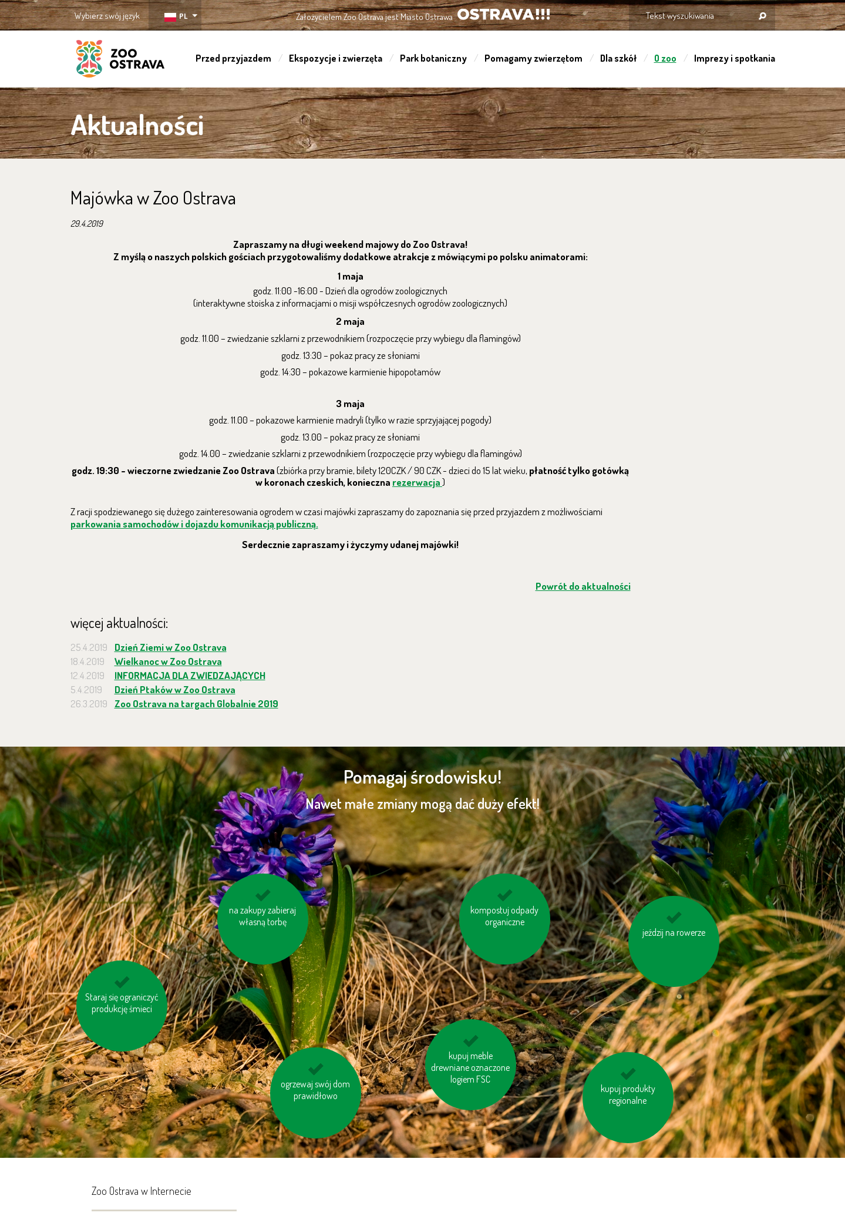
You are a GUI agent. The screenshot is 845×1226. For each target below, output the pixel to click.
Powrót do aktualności (583, 586)
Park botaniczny (433, 58)
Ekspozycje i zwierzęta (335, 58)
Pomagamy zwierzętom (533, 58)
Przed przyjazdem (233, 58)
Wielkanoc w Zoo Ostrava (168, 661)
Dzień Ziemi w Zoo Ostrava (171, 647)
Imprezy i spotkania (734, 58)
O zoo (665, 58)
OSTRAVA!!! (503, 14)
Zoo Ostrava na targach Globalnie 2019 (196, 703)
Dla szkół (618, 58)
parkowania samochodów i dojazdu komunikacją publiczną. (194, 524)
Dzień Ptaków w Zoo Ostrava (175, 689)
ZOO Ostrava (120, 60)
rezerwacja (417, 482)
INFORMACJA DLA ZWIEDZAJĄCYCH (190, 675)
